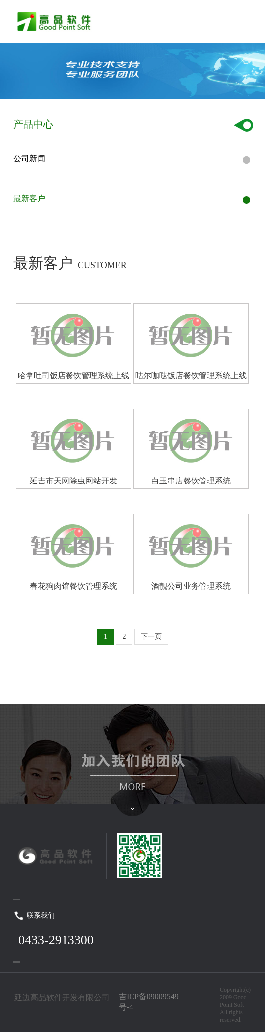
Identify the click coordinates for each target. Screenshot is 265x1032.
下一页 (151, 636)
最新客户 (29, 198)
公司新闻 (29, 158)
